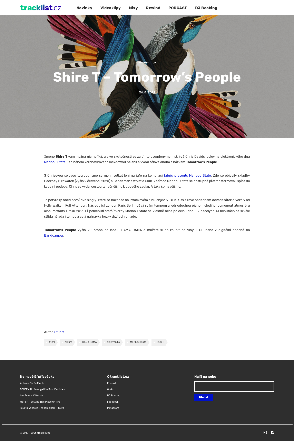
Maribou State (55, 162)
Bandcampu (53, 235)
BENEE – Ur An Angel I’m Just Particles (42, 389)
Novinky (84, 8)
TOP (153, 62)
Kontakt (111, 383)
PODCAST (177, 8)
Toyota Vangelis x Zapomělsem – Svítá (42, 408)
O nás (110, 389)
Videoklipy (110, 8)
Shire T (161, 342)
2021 (52, 342)
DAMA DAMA (89, 342)
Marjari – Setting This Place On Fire (40, 401)
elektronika (113, 342)
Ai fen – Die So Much (31, 383)
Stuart (59, 332)
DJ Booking (206, 8)
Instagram (113, 408)
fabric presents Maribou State (187, 175)
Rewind (153, 8)
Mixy (133, 8)
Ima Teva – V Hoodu (31, 395)
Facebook (112, 401)
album (68, 342)
